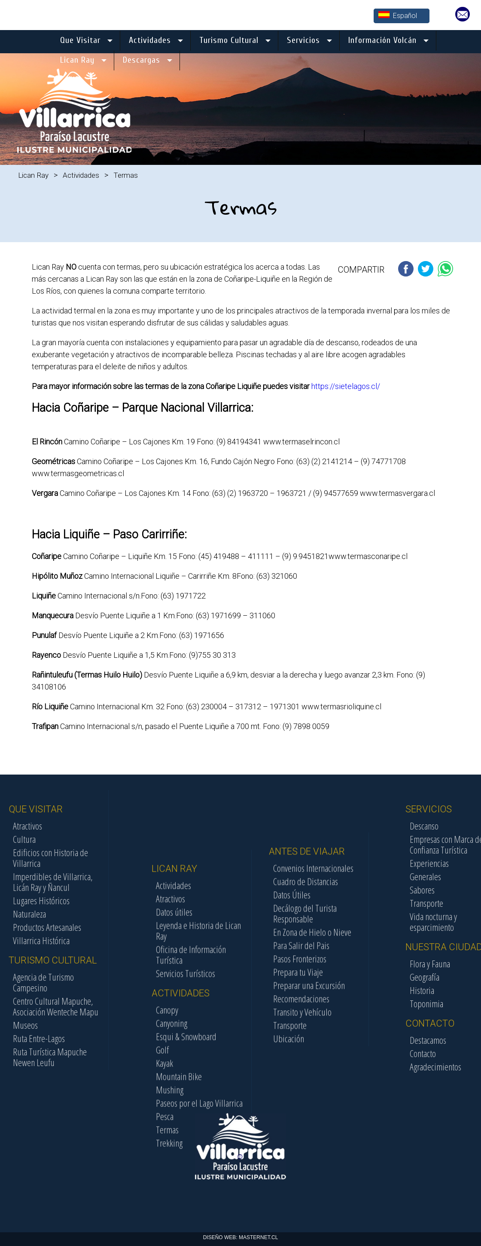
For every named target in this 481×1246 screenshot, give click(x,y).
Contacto (454, 1053)
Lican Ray (33, 175)
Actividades (81, 175)
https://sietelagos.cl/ (345, 386)
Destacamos (459, 1039)
